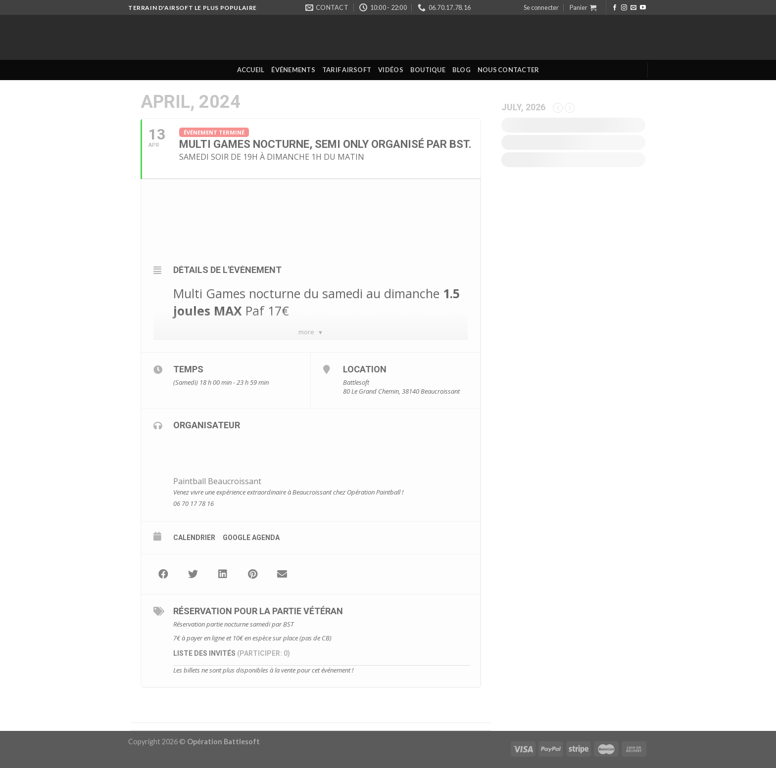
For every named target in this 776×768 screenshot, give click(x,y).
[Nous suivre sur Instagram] (624, 7)
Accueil (251, 70)
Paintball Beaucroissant (217, 481)
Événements (293, 70)
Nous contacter (508, 70)
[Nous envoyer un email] (633, 7)
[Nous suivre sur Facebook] (615, 7)
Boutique (427, 70)
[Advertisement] (573, 360)
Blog (461, 70)
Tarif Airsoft (346, 70)
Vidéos (390, 70)
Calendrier (194, 538)
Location (365, 369)
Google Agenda (251, 538)
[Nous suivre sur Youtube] (643, 7)
